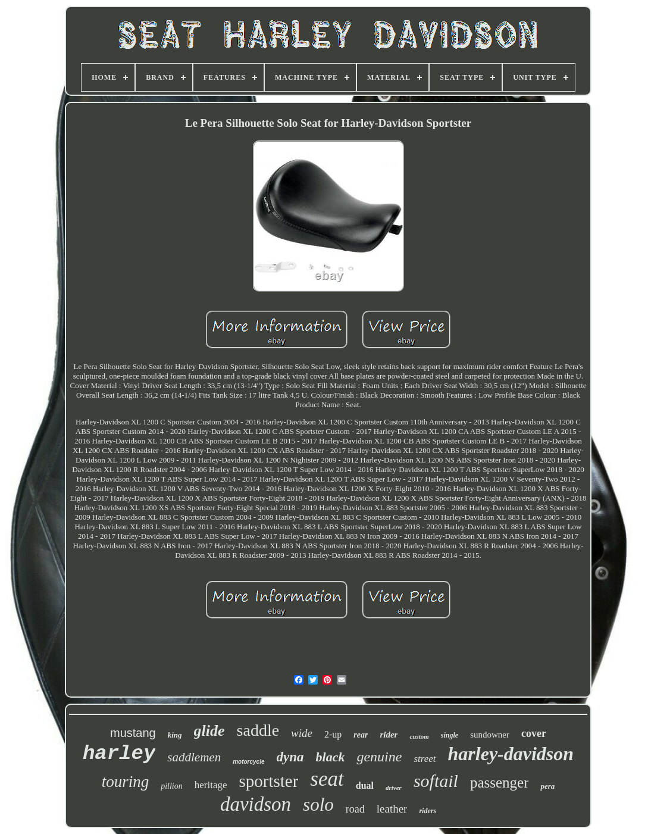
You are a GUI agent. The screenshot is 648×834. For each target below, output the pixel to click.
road (355, 809)
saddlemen (194, 757)
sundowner (489, 734)
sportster (268, 781)
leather (392, 808)
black (330, 756)
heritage (211, 785)
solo (318, 804)
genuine (379, 756)
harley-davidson (511, 753)
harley (119, 753)
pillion (172, 786)
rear (360, 734)
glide (209, 730)
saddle (258, 730)
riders (427, 811)
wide (301, 733)
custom (418, 736)
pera (547, 786)
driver (394, 787)
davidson (255, 804)
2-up (333, 734)
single (449, 735)
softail (436, 781)
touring (125, 782)
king (175, 734)
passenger (499, 782)
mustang (133, 732)
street (425, 758)
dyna (290, 756)
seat (326, 779)
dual (365, 785)
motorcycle (248, 761)
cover (533, 733)
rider (388, 734)
